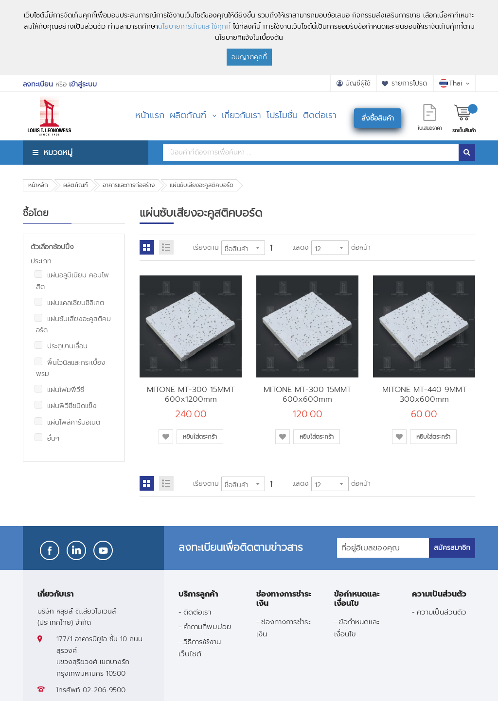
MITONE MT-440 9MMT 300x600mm (424, 394)
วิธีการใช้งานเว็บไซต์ (199, 647)
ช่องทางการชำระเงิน (283, 627)
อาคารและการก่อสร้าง (129, 185)
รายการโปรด (409, 83)
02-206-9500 (104, 690)
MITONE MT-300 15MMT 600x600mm (307, 394)
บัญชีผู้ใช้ (358, 83)
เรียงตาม (206, 247)
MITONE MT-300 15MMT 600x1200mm (190, 394)
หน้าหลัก (38, 185)
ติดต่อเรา (197, 611)
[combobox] (311, 152)
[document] (249, 38)
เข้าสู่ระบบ (83, 84)
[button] (166, 436)
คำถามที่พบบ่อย (207, 626)
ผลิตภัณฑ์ (75, 185)
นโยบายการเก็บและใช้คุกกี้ (194, 26)
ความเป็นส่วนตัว (441, 611)
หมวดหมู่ (57, 152)
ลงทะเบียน (38, 84)
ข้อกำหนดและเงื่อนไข (356, 627)
